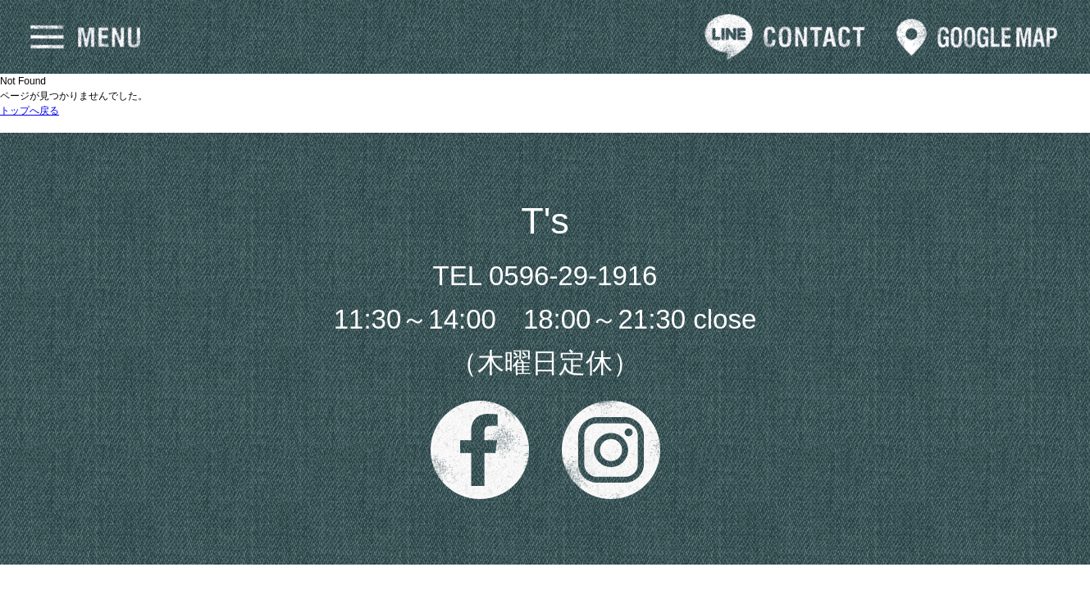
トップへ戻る (29, 110)
